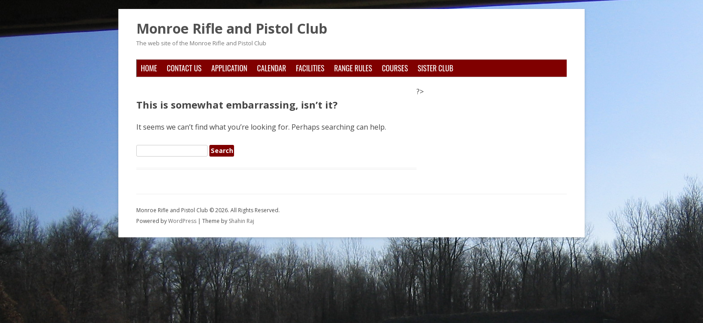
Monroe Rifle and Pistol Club (231, 29)
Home (149, 68)
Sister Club (435, 68)
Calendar (271, 68)
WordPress (183, 221)
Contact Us (184, 68)
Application (229, 68)
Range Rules (353, 68)
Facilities (310, 68)
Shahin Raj (241, 221)
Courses (395, 68)
